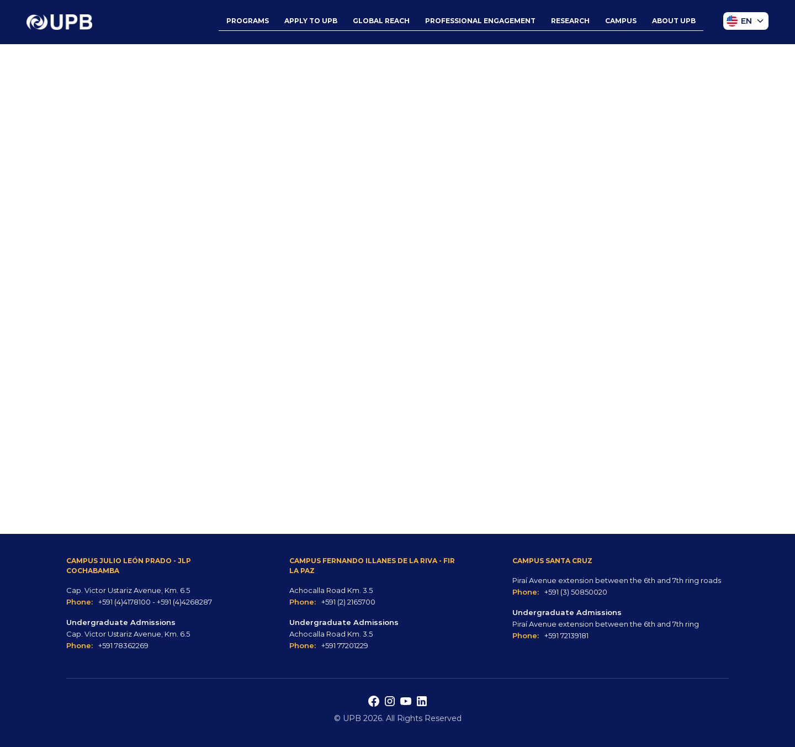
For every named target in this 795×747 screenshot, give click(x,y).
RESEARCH (570, 21)
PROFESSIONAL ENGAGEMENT (480, 21)
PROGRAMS (247, 21)
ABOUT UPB (674, 21)
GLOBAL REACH (381, 21)
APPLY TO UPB (310, 21)
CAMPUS (621, 21)
